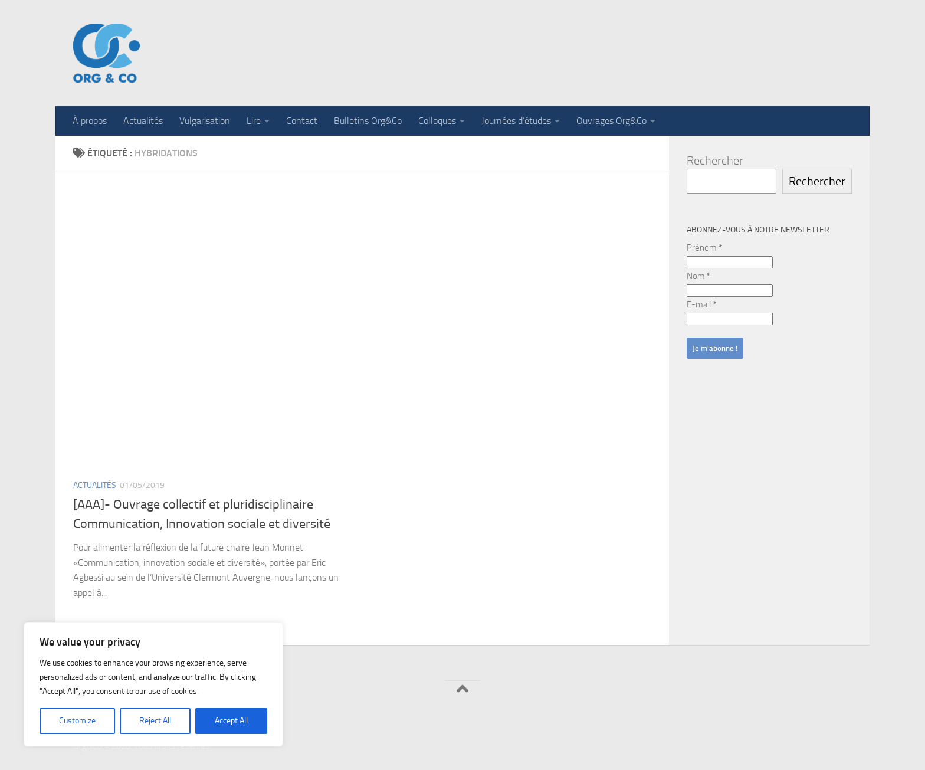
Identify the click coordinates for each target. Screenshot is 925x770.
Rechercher (715, 160)
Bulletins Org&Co (368, 120)
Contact (301, 120)
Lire (254, 120)
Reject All (155, 721)
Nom (698, 276)
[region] (153, 684)
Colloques (437, 120)
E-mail (701, 304)
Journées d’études (516, 120)
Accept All (231, 721)
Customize (77, 721)
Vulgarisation (204, 120)
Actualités (143, 120)
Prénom (704, 248)
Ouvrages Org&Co (611, 120)
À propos (90, 120)
